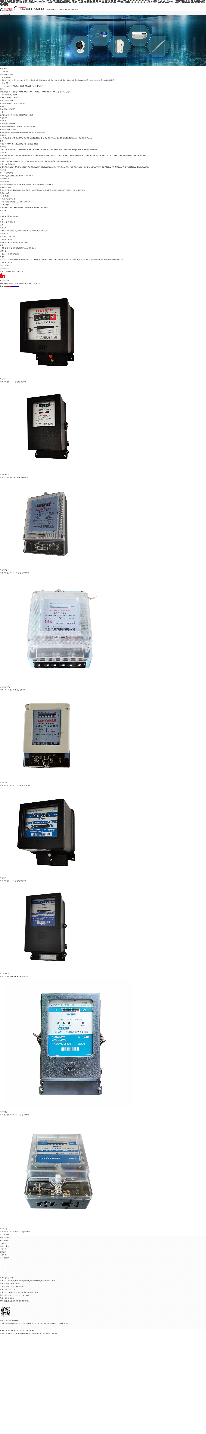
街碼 (92, 260)
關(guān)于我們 (5, 1237)
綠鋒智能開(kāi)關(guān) (8, 100)
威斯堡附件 (66, 92)
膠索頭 (88, 260)
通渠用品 (102, 260)
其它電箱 (70, 161)
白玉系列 (9, 86)
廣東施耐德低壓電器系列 (98, 155)
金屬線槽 (20, 144)
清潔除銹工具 (4, 239)
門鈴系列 (3, 121)
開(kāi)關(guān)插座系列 (8, 109)
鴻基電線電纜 (34, 138)
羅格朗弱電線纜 (14, 138)
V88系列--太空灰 (34, 92)
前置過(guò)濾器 (52, 190)
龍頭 (1, 184)
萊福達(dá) (3, 144)
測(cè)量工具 (4, 233)
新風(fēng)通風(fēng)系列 (49, 167)
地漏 (19, 184)
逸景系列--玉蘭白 (5, 80)
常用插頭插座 (40, 132)
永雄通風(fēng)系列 (108, 167)
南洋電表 (3, 216)
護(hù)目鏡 (39, 231)
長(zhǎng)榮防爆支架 (29, 248)
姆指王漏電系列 (128, 155)
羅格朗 (2, 202)
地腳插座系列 (110, 80)
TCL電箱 (26, 161)
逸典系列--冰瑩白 (77, 80)
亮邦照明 (32, 150)
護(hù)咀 (79, 260)
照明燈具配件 (92, 150)
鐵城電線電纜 (67, 138)
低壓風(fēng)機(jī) (134, 167)
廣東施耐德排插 (5, 115)
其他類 (2, 257)
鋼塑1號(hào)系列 (11, 92)
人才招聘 (3, 1255)
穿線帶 (107, 260)
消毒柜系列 (29, 176)
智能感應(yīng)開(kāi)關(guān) (9, 97)
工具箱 (46, 231)
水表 (1, 219)
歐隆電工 (3, 106)
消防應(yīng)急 (5, 205)
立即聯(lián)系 (4, 280)
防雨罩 (31, 260)
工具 (1, 225)
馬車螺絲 (66, 260)
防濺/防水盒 (4, 126)
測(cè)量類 (18, 231)
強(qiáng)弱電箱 (5, 158)
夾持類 (2, 231)
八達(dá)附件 (39, 86)
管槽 (1, 141)
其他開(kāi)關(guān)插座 (8, 129)
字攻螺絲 (50, 260)
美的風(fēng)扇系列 (21, 167)
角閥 (4, 184)
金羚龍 (7, 202)
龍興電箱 (3, 161)
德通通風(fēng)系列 (34, 167)
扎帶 (83, 260)
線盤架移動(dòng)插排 (26, 115)
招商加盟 (3, 1249)
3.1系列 (2, 92)
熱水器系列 (15, 176)
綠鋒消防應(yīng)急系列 (24, 207)
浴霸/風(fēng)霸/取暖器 (7, 199)
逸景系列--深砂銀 (41, 80)
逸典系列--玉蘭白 (65, 80)
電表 (1, 213)
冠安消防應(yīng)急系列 (40, 207)
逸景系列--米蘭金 (29, 80)
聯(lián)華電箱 (52, 161)
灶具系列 (22, 176)
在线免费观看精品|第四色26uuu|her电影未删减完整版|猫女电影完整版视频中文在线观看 (29, 1333)
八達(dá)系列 (4, 83)
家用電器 (3, 170)
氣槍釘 (60, 260)
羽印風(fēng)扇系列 (63, 167)
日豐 (15, 144)
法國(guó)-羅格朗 (5, 77)
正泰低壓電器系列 (20, 155)
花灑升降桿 (81, 190)
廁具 (11, 184)
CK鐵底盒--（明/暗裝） (16, 126)
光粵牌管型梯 (4, 242)
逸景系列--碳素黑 (53, 80)
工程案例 (3, 1243)
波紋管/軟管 (73, 190)
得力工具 (3, 228)
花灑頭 (7, 196)
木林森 (27, 202)
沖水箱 (2, 196)
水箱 (8, 184)
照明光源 (3, 147)
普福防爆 (9, 248)
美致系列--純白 (30, 86)
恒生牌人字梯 (23, 242)
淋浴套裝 (31, 184)
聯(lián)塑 (10, 144)
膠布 (71, 260)
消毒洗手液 (4, 254)
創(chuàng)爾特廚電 (6, 173)
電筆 (1, 236)
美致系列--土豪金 (18, 86)
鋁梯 (10, 239)
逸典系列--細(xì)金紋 (90, 80)
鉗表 (13, 236)
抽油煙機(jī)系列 (5, 176)
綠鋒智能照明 (39, 150)
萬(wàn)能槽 (28, 144)
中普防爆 (3, 248)
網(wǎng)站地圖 (11, 1323)
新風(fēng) (21, 202)
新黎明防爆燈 (17, 248)
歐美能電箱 (33, 161)
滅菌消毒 (3, 251)
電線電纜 (3, 135)
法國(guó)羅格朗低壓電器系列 (79, 155)
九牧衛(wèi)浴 (4, 181)
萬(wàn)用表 (7, 236)
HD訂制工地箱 (42, 161)
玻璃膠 (21, 260)
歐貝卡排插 (14, 115)
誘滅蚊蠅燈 (67, 150)
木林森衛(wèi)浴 (5, 187)
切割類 (24, 231)
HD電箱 (20, 161)
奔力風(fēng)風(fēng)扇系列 (92, 167)
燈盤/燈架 (60, 150)
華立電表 (9, 216)
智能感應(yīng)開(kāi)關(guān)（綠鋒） (12, 103)
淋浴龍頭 (16, 190)
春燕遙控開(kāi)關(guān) (19, 132)
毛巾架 (37, 190)
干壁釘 (56, 260)
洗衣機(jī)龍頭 (30, 190)
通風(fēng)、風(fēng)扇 (7, 164)
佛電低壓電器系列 (32, 155)
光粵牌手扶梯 (13, 242)
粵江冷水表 (4, 222)
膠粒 (74, 260)
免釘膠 (26, 260)
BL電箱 (15, 161)
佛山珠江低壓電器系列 (61, 155)
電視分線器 (4, 260)
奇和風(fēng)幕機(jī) (121, 167)
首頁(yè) (18, 283)
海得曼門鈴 (4, 118)
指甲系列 (3, 86)
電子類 (29, 231)
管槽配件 (35, 144)
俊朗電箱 (9, 161)
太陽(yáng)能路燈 (77, 150)
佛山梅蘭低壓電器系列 (46, 155)
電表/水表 (3, 210)
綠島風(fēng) (14, 202)
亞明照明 (47, 150)
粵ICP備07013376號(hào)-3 (59, 1323)
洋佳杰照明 (18, 150)
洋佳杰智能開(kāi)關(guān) (8, 95)
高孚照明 (54, 150)
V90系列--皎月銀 (57, 92)
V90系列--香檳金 (45, 92)
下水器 (66, 190)
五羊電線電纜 (24, 138)
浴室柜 (16, 184)
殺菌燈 (16, 254)
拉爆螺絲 (44, 260)
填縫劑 (16, 260)
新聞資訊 (3, 1252)
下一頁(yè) (5, 1234)
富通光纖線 (88, 138)
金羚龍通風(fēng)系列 (7, 167)
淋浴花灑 (25, 184)
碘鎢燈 (86, 150)
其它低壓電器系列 (140, 155)
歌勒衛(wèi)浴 (4, 193)
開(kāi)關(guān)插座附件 (8, 123)
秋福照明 (25, 150)
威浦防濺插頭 (31, 132)
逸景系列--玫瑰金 (17, 80)
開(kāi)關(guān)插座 (6, 74)
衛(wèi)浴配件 (48, 184)
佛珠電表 (16, 216)
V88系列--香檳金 (22, 92)
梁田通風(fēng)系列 (76, 167)
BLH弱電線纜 (4, 138)
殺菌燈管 (11, 254)
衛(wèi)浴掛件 (39, 184)
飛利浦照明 (4, 150)
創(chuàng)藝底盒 (30, 126)
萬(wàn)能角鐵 (115, 260)
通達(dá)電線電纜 (45, 138)
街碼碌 (96, 260)
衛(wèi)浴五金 (4, 178)
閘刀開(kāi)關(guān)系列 (114, 155)
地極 (121, 260)
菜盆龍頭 (3, 190)
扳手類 (7, 231)
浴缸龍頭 (22, 190)
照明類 (34, 231)
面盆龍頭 (9, 190)
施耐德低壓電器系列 (7, 155)
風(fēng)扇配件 (145, 167)
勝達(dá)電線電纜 (56, 138)
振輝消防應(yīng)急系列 (8, 207)
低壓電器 (3, 152)
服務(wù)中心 (4, 1246)
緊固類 (12, 231)
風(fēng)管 (37, 260)
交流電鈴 (11, 260)
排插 (1, 112)
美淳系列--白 (101, 80)
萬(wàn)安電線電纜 (78, 138)
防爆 (1, 245)
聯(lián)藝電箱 (62, 161)
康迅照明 (11, 150)
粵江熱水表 (11, 222)
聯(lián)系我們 (4, 1258)
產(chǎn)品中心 (27, 283)
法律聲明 (3, 1323)
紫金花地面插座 (5, 132)
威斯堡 (2, 89)
